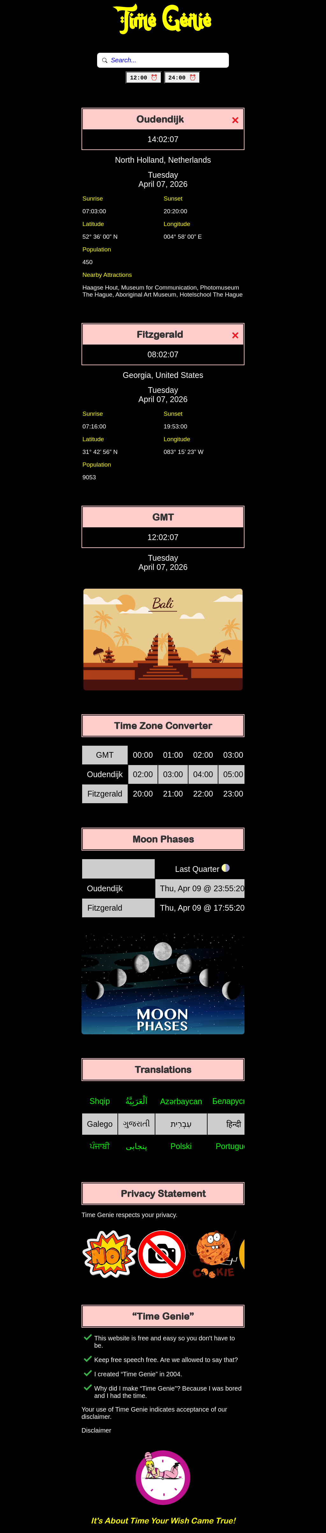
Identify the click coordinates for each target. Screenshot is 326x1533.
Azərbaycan (181, 1101)
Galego (100, 1123)
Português (234, 1146)
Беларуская (233, 1101)
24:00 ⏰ (182, 78)
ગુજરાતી (136, 1123)
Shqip (99, 1101)
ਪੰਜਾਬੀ (100, 1146)
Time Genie (163, 21)
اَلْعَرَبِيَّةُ (136, 1101)
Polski (181, 1146)
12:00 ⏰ (144, 78)
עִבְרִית (181, 1123)
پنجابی (136, 1146)
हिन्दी (233, 1124)
